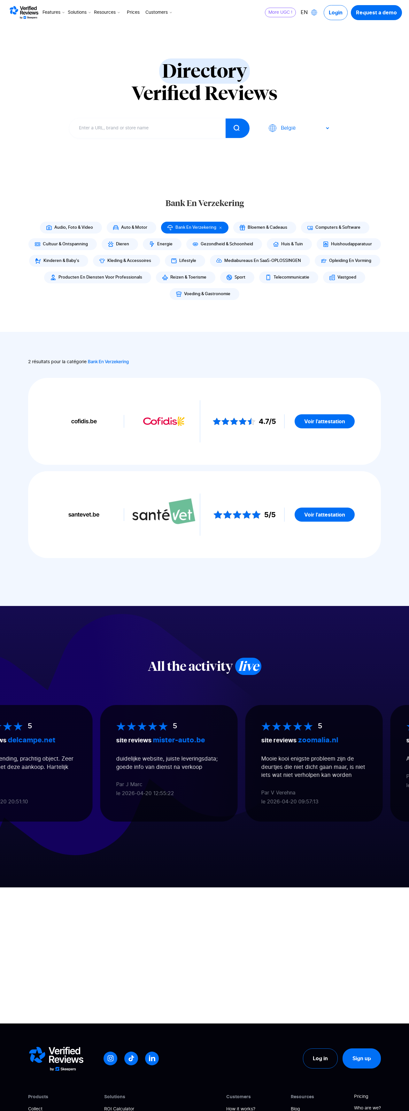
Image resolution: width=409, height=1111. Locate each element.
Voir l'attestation (324, 421)
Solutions (80, 12)
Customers (159, 12)
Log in (320, 1058)
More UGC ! (280, 12)
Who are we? (367, 1108)
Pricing (361, 1096)
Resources (107, 12)
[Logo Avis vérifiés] (24, 12)
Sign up (361, 1058)
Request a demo (376, 12)
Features (54, 12)
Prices (133, 12)
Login (336, 12)
